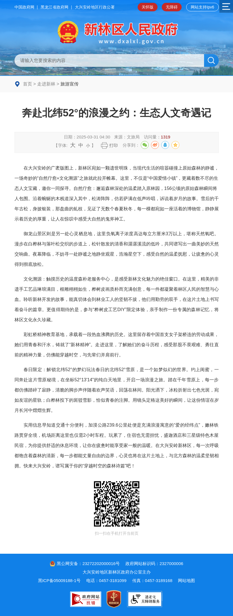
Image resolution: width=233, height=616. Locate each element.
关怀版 (148, 7)
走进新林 (46, 84)
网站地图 (186, 580)
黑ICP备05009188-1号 (59, 580)
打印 (113, 145)
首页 (27, 84)
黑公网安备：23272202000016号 (85, 563)
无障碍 (172, 7)
